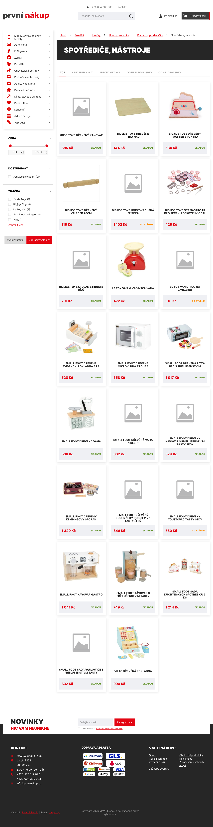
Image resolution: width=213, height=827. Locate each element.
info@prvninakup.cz (29, 791)
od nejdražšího (169, 72)
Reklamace (185, 766)
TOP (62, 72)
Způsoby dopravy (159, 776)
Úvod (63, 35)
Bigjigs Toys (22, 204)
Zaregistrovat (125, 730)
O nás (152, 763)
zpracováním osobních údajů (109, 736)
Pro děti (79, 35)
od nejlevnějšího (139, 72)
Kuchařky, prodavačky (150, 35)
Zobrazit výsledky (39, 239)
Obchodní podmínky (191, 763)
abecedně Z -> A (109, 72)
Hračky (96, 35)
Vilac (17, 219)
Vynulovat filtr (15, 239)
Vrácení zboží (157, 770)
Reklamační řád (158, 766)
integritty (54, 820)
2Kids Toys (21, 199)
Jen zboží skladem (26, 176)
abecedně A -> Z (82, 72)
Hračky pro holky (119, 35)
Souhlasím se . (103, 736)
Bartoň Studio (30, 820)
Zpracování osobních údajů (191, 771)
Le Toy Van (21, 209)
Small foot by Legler (27, 214)
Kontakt (122, 7)
